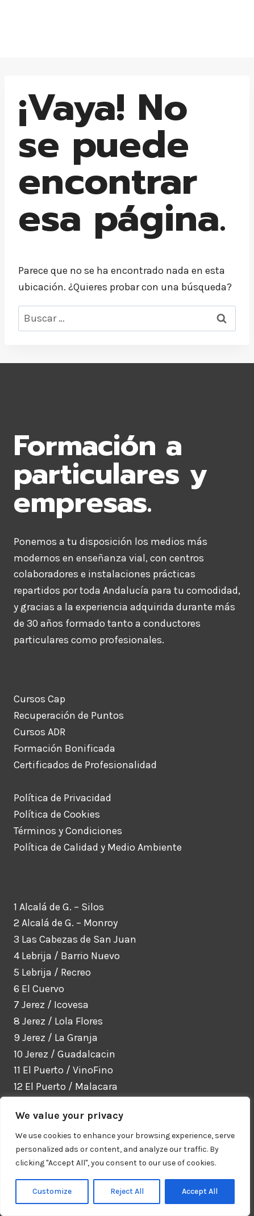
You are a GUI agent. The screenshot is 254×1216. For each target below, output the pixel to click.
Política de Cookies (57, 814)
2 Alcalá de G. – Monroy (66, 923)
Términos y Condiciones (68, 830)
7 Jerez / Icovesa (51, 1004)
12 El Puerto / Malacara (66, 1086)
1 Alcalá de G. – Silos (59, 907)
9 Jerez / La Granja (56, 1037)
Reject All (127, 1191)
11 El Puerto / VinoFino (63, 1070)
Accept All (200, 1191)
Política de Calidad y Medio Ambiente (98, 847)
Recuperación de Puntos (69, 715)
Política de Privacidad (62, 798)
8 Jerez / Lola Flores (58, 1021)
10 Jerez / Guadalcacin (64, 1054)
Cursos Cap (39, 699)
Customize (52, 1191)
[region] (125, 1156)
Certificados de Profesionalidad (85, 765)
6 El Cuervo (39, 988)
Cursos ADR (39, 732)
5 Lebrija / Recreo (52, 972)
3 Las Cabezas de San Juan (75, 939)
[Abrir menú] (227, 28)
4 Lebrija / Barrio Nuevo (67, 956)
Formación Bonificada (64, 748)
